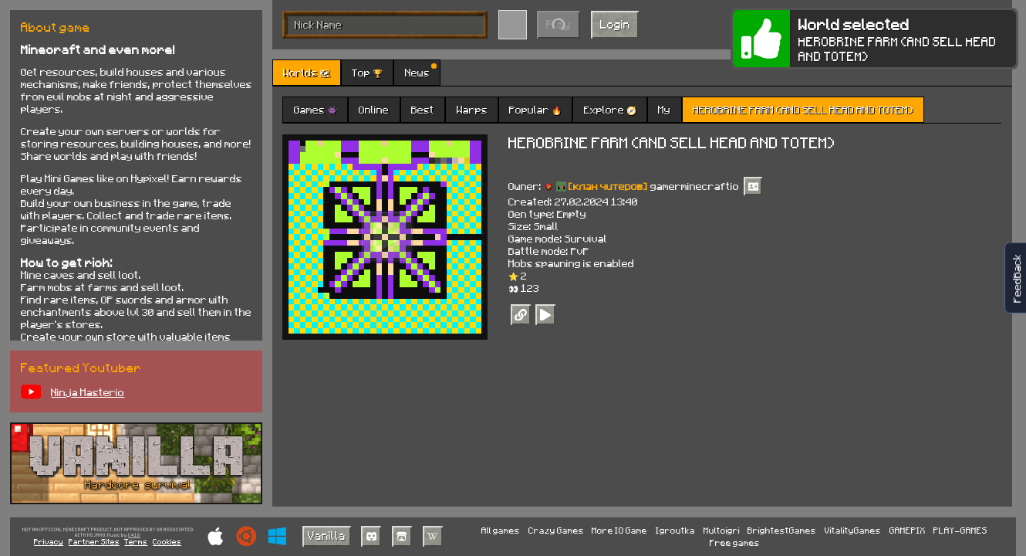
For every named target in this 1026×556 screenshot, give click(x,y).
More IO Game (619, 530)
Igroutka (675, 530)
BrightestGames (782, 530)
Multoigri (722, 530)
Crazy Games (556, 530)
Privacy (48, 541)
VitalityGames (853, 530)
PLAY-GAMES (960, 530)
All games (500, 530)
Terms (135, 541)
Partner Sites (94, 541)
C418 (134, 535)
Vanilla (327, 535)
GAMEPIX (907, 530)
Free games (735, 542)
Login (615, 24)
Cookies (167, 541)
